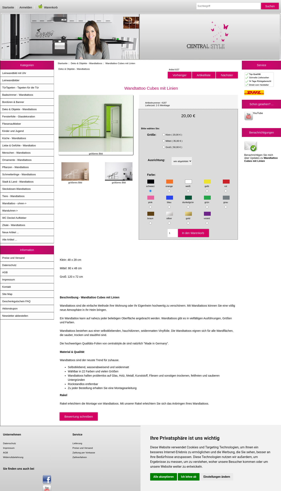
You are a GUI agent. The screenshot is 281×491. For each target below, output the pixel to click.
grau (226, 200)
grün (207, 200)
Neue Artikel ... (10, 232)
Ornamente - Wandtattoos (17, 159)
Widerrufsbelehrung (13, 457)
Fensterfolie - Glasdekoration (18, 116)
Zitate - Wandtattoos (13, 225)
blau (169, 200)
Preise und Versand (13, 257)
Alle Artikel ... (9, 239)
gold (188, 216)
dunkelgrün (188, 200)
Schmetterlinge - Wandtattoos (19, 174)
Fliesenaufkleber (11, 123)
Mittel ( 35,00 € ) (174, 141)
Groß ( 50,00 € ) (174, 147)
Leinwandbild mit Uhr (14, 73)
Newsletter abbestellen (15, 315)
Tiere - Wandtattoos (13, 196)
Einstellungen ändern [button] (217, 476)
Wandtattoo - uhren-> (14, 203)
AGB (5, 272)
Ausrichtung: (156, 160)
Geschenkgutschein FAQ (16, 301)
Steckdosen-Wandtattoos (16, 188)
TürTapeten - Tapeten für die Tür (20, 87)
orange (169, 184)
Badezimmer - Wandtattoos (17, 94)
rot (226, 184)
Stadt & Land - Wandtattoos (18, 181)
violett (207, 216)
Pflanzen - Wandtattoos (15, 167)
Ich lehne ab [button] (188, 476)
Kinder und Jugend (13, 131)
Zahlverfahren (79, 457)
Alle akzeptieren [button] (163, 476)
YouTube (253, 116)
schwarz (150, 184)
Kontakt (6, 286)
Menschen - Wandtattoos (16, 152)
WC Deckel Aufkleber (14, 217)
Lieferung (77, 443)
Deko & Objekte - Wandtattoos (86, 63)
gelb (207, 184)
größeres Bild (75, 181)
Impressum (8, 279)
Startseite (8, 7)
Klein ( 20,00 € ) (174, 134)
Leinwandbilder (10, 80)
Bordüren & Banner (13, 102)
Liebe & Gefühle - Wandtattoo (19, 145)
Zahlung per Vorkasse (83, 452)
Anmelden (25, 7)
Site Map (7, 294)
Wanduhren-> (10, 210)
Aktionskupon (10, 308)
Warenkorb (48, 7)
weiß (188, 184)
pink (150, 200)
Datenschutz (9, 265)
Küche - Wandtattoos (14, 138)
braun (150, 216)
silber (169, 216)
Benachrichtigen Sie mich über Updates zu (261, 151)
